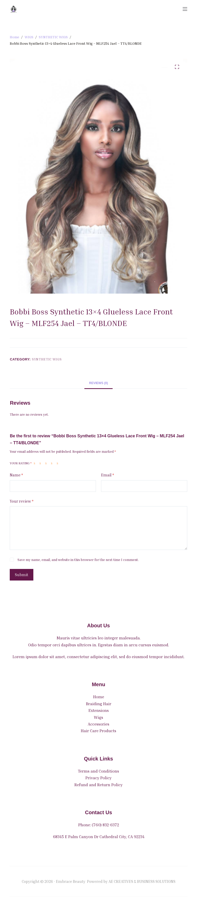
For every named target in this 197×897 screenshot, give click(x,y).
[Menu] (185, 9)
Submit (21, 574)
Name (16, 475)
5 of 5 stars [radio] (58, 463)
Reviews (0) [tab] (98, 383)
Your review (22, 501)
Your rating (21, 463)
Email (107, 475)
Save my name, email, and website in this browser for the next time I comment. (78, 560)
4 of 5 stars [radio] (53, 463)
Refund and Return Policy (98, 784)
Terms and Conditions (98, 771)
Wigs (98, 717)
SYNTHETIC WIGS (47, 359)
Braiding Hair (98, 703)
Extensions (98, 710)
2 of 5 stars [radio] (41, 463)
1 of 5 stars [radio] (35, 463)
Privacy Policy (98, 777)
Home (98, 696)
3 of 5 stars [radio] (47, 463)
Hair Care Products (98, 730)
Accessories (98, 724)
